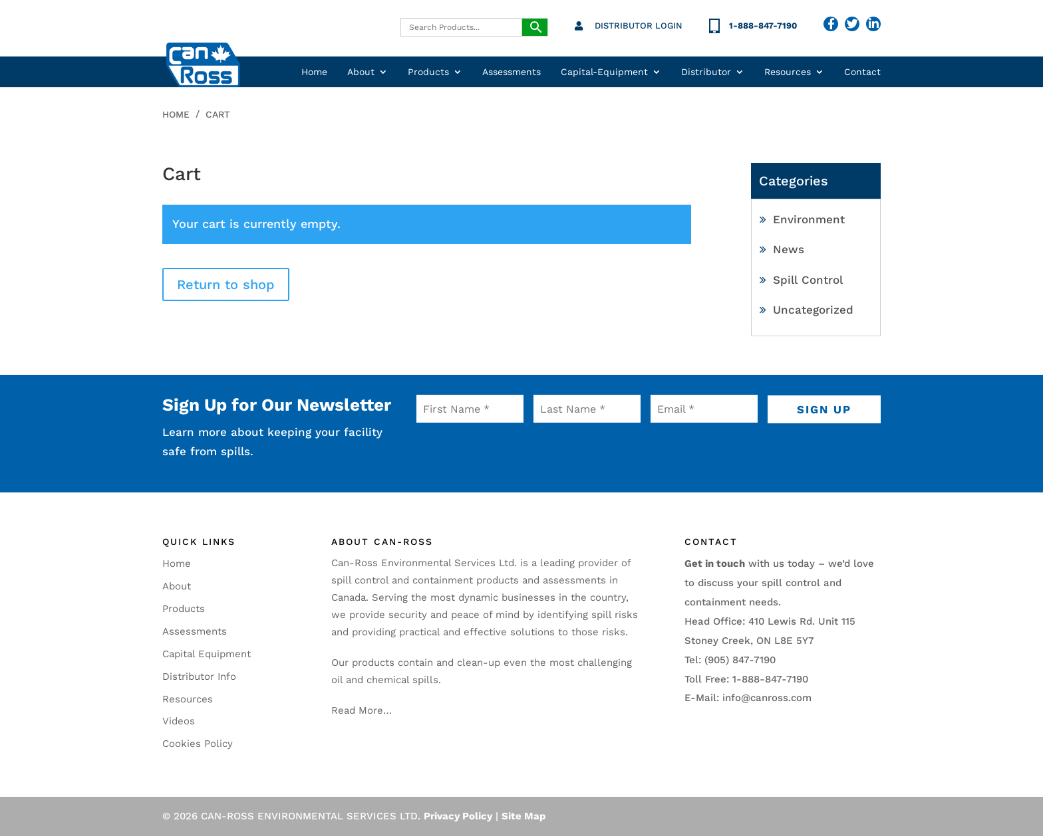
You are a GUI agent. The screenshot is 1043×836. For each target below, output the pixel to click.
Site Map (523, 816)
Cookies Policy (197, 744)
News (788, 249)
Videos (178, 721)
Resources (787, 72)
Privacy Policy (458, 816)
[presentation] (497, 451)
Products (428, 72)
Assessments (511, 72)
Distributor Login (638, 26)
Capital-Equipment (604, 72)
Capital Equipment (206, 654)
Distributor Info (199, 676)
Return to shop (226, 284)
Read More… (361, 710)
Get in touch (714, 564)
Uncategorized (813, 309)
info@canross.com (767, 698)
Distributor (706, 72)
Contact (862, 72)
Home (314, 72)
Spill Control (808, 279)
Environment (809, 219)
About (360, 72)
